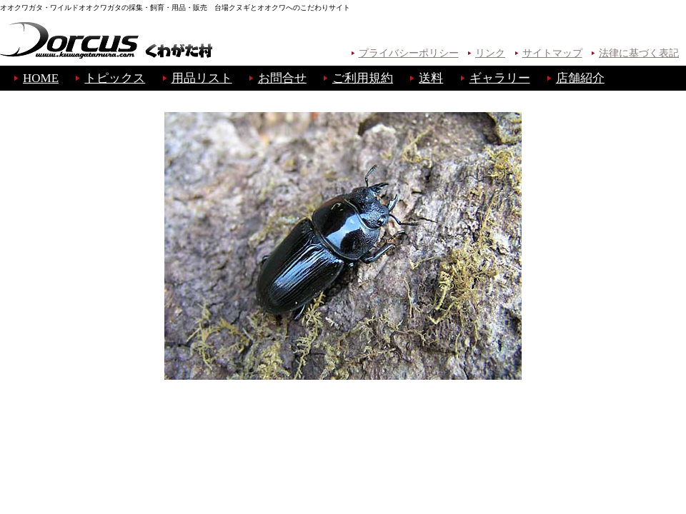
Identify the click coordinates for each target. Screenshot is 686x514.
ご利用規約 (362, 78)
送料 (431, 78)
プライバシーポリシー (409, 53)
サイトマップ (552, 53)
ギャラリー (499, 78)
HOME (41, 78)
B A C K (343, 408)
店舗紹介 (580, 78)
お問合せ (282, 78)
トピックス (114, 78)
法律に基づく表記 (639, 53)
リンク (490, 53)
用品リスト (202, 78)
